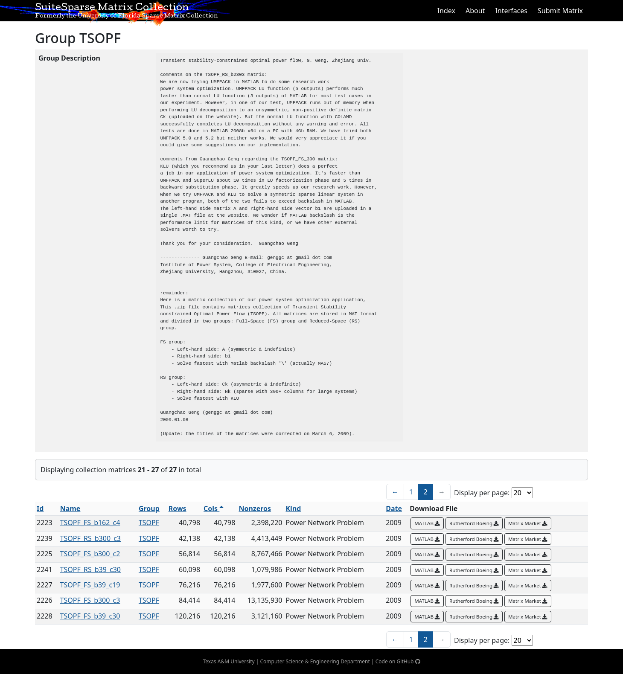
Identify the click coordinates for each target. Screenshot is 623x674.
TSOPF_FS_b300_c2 (90, 553)
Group (149, 508)
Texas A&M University (228, 661)
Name (70, 508)
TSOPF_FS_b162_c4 (90, 522)
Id (40, 508)
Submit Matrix (560, 10)
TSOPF (149, 522)
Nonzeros (255, 508)
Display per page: (481, 492)
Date (394, 508)
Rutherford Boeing (474, 523)
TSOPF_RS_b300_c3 (90, 538)
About (475, 10)
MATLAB (427, 523)
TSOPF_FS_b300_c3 (90, 600)
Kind (293, 508)
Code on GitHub (398, 661)
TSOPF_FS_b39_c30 (90, 616)
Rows (177, 508)
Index (446, 10)
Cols (214, 508)
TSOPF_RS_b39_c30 (90, 569)
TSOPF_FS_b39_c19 (90, 585)
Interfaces (511, 10)
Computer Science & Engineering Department (315, 661)
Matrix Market (527, 523)
